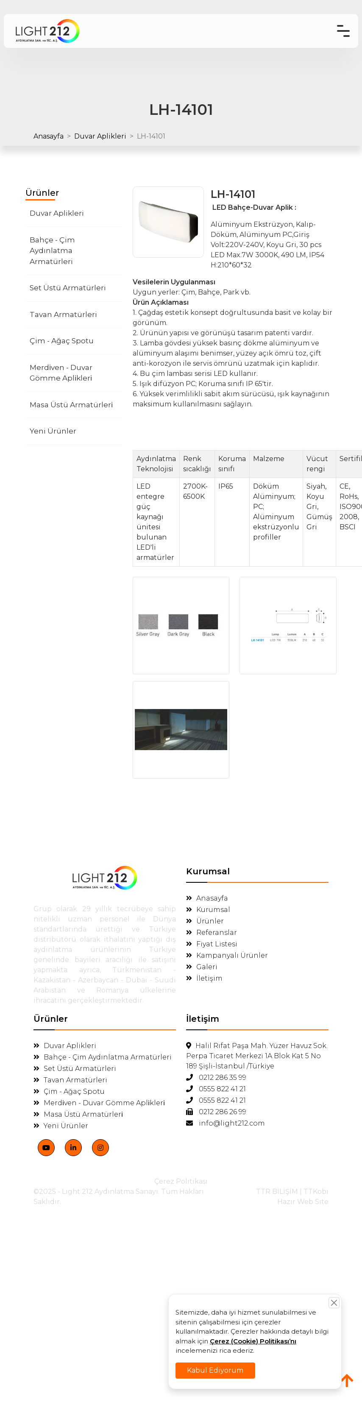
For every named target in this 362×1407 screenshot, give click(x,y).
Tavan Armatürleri (63, 314)
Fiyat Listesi (211, 944)
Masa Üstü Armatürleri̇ (71, 404)
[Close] (329, 1305)
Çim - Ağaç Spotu (62, 340)
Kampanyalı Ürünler (227, 955)
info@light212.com (225, 1123)
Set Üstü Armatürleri (68, 288)
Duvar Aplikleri (100, 136)
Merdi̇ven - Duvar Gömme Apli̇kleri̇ (61, 373)
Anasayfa (48, 136)
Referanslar (211, 933)
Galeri (201, 967)
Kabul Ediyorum (217, 1368)
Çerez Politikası (181, 1181)
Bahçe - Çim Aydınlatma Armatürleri (52, 251)
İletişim (204, 978)
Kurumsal (208, 910)
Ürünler (205, 921)
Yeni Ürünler (53, 431)
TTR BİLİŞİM (277, 1191)
